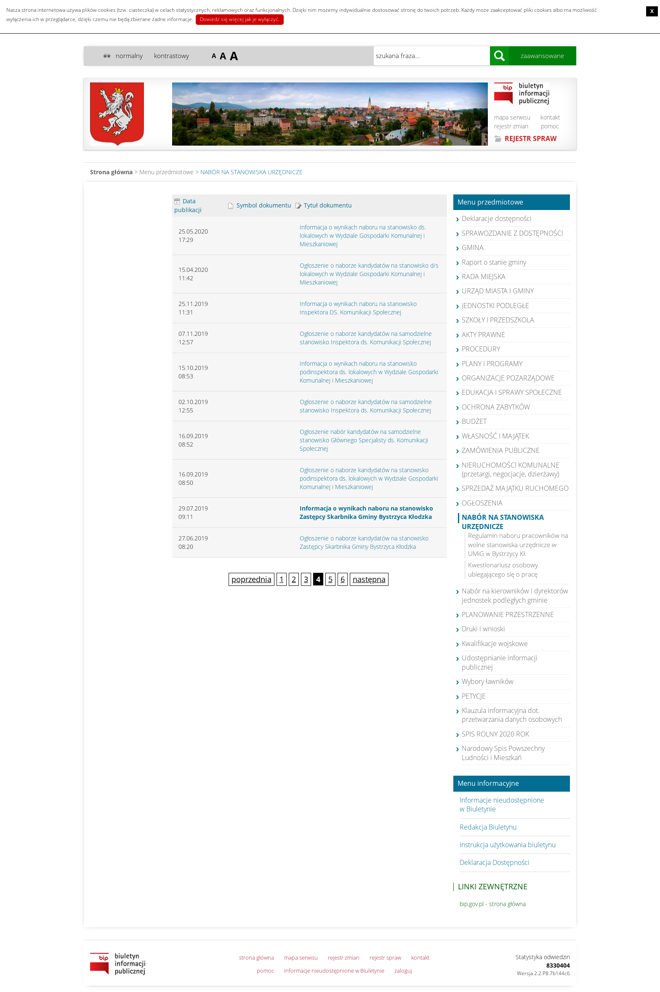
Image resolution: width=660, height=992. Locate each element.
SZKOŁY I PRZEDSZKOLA (498, 319)
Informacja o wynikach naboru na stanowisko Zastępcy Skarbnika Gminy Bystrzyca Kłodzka (366, 512)
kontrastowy (171, 55)
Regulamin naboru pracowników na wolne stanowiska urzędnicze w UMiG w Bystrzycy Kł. (518, 544)
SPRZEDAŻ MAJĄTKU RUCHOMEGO (515, 488)
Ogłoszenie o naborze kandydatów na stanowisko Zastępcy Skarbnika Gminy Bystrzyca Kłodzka (364, 542)
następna (369, 579)
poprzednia (251, 579)
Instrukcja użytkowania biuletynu (508, 844)
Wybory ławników (488, 681)
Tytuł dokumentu (323, 205)
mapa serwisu (512, 117)
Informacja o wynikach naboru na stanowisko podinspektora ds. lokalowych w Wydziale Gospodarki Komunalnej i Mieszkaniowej (369, 371)
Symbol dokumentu (259, 205)
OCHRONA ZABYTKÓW (496, 407)
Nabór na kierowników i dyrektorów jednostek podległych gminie (515, 595)
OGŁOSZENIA (482, 503)
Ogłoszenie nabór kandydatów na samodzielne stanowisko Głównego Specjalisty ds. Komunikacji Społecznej (364, 440)
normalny (129, 55)
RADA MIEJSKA (484, 276)
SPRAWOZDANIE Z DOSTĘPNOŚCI (512, 233)
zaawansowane (542, 55)
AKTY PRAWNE (483, 334)
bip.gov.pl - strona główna (493, 904)
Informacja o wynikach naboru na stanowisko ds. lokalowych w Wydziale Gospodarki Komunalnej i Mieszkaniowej (363, 235)
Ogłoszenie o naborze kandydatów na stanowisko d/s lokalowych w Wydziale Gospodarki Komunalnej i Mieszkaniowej (369, 273)
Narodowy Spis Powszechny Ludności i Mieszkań (503, 753)
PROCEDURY (481, 349)
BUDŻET (474, 421)
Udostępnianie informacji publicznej (500, 662)
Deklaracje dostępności (497, 218)
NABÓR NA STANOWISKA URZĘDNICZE (251, 172)
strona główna (256, 957)
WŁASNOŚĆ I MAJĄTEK (495, 436)
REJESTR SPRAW (530, 138)
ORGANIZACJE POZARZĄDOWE (508, 378)
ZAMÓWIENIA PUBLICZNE (501, 450)
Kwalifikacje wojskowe (495, 643)
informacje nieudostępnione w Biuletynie (334, 970)
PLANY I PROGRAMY (492, 363)
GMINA (473, 247)
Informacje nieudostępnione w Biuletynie (502, 804)
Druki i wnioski (483, 628)
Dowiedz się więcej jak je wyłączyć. (239, 19)
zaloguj (403, 970)
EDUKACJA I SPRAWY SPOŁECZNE (512, 392)
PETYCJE (474, 696)
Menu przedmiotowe (490, 202)
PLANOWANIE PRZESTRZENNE (508, 614)
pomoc (550, 126)
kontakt (550, 117)
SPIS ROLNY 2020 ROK (495, 734)
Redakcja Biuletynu (488, 827)
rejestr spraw (385, 957)
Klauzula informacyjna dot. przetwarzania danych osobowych (512, 715)
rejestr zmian (511, 126)
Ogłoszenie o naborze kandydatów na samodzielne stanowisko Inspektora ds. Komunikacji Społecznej (366, 338)
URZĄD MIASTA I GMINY (498, 290)
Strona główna (111, 172)
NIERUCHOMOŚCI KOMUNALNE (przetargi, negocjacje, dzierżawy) (510, 469)
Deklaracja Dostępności (495, 862)
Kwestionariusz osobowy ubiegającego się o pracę (503, 569)
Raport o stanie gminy (494, 262)
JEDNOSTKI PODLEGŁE (495, 305)
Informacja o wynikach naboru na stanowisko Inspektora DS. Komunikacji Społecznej (358, 308)
